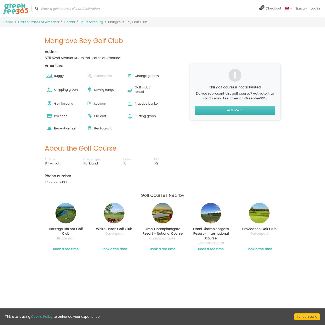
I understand (307, 316)
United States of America (38, 22)
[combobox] (83, 8)
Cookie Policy (42, 316)
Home (8, 22)
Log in (315, 8)
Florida (69, 22)
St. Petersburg (91, 22)
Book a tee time (66, 249)
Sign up (301, 8)
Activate (235, 110)
